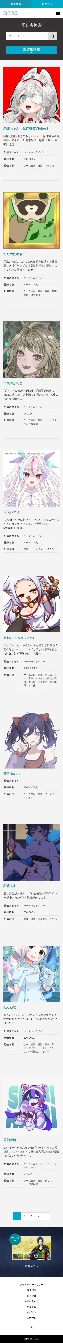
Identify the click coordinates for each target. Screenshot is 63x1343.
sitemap (31, 1318)
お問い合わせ (32, 1301)
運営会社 (31, 1295)
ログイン (47, 4)
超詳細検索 (31, 49)
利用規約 (31, 1290)
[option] (31, 1252)
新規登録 (15, 4)
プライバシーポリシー (31, 1284)
